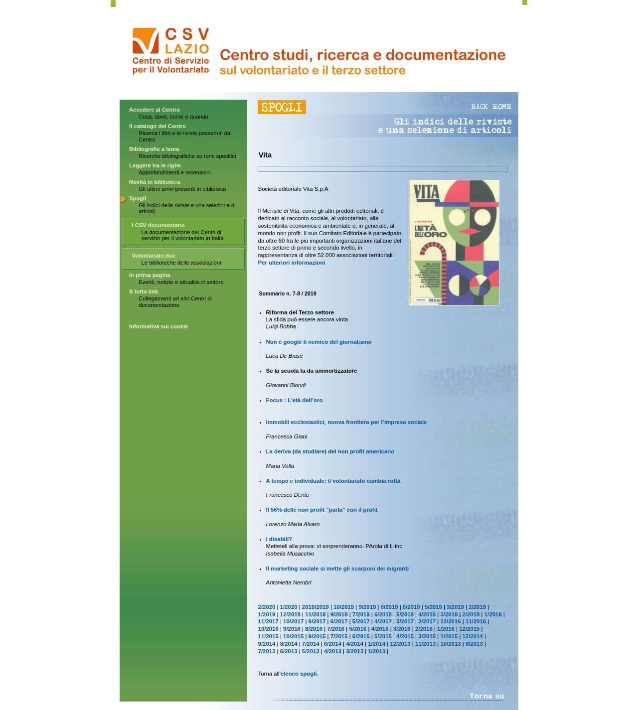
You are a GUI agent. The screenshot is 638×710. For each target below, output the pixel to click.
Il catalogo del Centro (157, 126)
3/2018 (449, 614)
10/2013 (450, 644)
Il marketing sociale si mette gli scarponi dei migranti (337, 568)
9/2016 (292, 629)
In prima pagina (149, 275)
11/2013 (425, 644)
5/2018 (405, 614)
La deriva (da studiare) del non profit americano (330, 451)
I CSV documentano (158, 225)
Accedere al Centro (154, 110)
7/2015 (339, 636)
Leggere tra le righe (155, 165)
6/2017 (339, 621)
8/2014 (289, 644)
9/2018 (339, 614)
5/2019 (433, 607)
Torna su (487, 696)
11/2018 (315, 614)
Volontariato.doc (153, 256)
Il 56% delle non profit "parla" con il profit (322, 510)
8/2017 (317, 621)
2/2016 (424, 629)
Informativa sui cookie (158, 326)
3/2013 (354, 651)
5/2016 (357, 629)
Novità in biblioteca (154, 182)
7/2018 (361, 614)
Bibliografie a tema (154, 149)
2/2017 (427, 621)
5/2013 (310, 651)
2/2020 (267, 607)
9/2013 (474, 644)
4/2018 (427, 614)
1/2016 (446, 629)
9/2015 (317, 636)
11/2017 (268, 621)
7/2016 (335, 629)
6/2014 (332, 644)
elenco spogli (299, 674)
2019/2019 (315, 607)
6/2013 (289, 651)
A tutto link (143, 291)
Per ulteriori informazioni (291, 263)
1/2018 (493, 614)
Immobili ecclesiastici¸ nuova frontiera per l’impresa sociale (346, 422)
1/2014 (376, 644)
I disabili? (279, 539)
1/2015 (449, 636)
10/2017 (293, 621)
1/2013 (376, 651)
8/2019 (389, 607)
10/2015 (293, 636)
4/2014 (354, 644)
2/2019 (477, 607)
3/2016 (402, 629)
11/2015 (268, 636)
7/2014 (310, 644)
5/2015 (383, 636)
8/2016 (313, 629)
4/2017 (383, 621)
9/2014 (267, 644)
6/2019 (411, 607)
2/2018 (471, 614)
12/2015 (469, 629)
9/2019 (367, 607)
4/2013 (332, 651)
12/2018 (290, 614)
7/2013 (267, 651)
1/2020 (289, 607)
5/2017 (361, 621)
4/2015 (405, 636)
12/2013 (400, 644)
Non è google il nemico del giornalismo (319, 342)
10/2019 (343, 607)
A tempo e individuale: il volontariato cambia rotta (333, 481)
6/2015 (361, 636)
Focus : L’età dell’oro (294, 400)
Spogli (137, 198)
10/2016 (268, 629)
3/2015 (427, 636)
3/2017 (405, 621)
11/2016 (476, 621)
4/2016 (380, 629)
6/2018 (383, 614)
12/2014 (473, 636)
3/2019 (455, 607)
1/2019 (267, 614)
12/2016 (450, 621)
